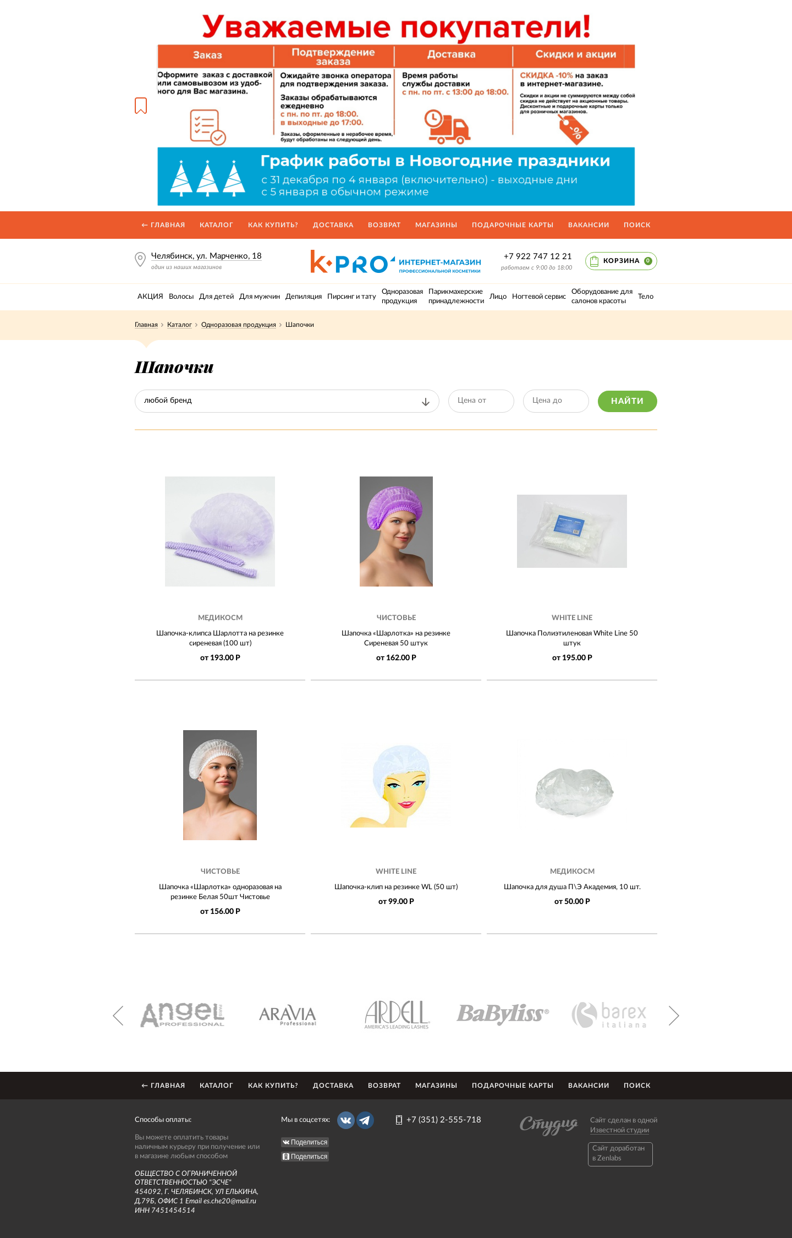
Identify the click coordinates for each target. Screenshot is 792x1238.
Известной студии (619, 1130)
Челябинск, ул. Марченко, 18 (206, 256)
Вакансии (588, 225)
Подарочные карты (513, 225)
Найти (627, 401)
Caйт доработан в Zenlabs (618, 1153)
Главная (146, 324)
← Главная (163, 225)
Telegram (365, 1120)
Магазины (436, 225)
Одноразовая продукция (238, 324)
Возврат (384, 225)
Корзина (627, 261)
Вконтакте (346, 1120)
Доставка (333, 225)
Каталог (217, 225)
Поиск (637, 225)
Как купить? (273, 225)
